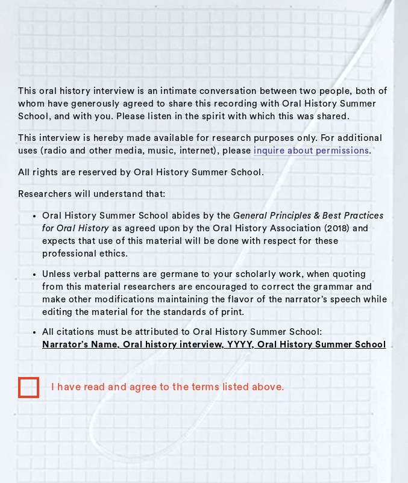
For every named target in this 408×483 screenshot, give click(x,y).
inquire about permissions (311, 150)
